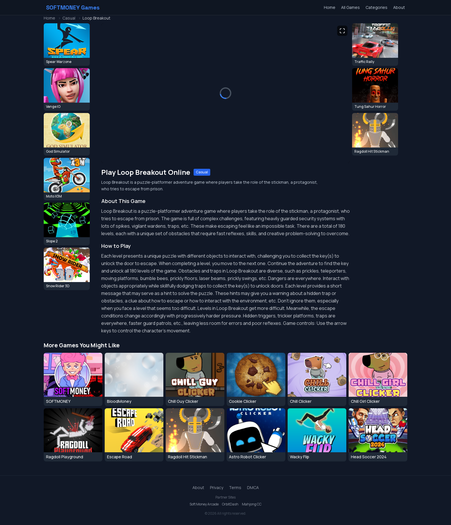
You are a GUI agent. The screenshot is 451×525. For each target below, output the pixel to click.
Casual (68, 18)
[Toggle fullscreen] (342, 31)
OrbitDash (230, 504)
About (399, 7)
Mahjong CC (251, 504)
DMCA (253, 487)
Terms (235, 487)
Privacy (216, 487)
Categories (376, 7)
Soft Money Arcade (204, 504)
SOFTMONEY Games (73, 7)
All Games (350, 7)
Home (329, 7)
